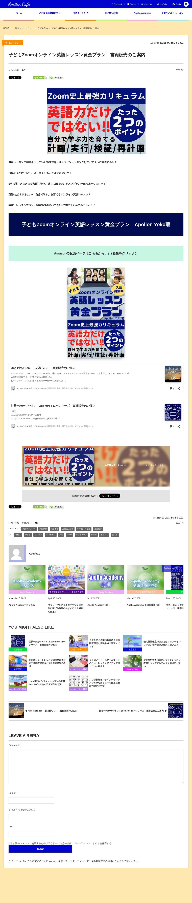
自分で (18, 535)
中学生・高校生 (83, 529)
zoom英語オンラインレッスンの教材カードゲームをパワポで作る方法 (47, 685)
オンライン (50, 535)
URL (11, 826)
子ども (28, 535)
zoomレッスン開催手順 (78, 672)
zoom (69, 535)
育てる (115, 535)
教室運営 (133, 652)
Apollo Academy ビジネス (22, 607)
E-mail (12, 809)
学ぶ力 (94, 535)
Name (12, 793)
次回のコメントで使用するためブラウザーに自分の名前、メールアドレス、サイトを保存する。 (63, 843)
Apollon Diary (132, 672)
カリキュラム (81, 535)
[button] (186, 4)
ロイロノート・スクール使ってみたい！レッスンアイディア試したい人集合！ (104, 665)
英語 (61, 535)
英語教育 (43, 529)
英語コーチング (13, 42)
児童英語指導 (67, 529)
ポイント (104, 535)
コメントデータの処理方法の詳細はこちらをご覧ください (107, 861)
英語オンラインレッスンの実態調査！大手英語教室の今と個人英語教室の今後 (47, 665)
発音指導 (98, 529)
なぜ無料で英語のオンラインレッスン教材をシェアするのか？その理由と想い (162, 665)
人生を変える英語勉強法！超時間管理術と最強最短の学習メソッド (104, 645)
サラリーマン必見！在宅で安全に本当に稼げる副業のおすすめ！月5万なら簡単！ (66, 611)
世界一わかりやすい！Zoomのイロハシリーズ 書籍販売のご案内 (47, 646)
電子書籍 (54, 529)
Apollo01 (15, 70)
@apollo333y (88, 496)
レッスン (38, 535)
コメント (28, 523)
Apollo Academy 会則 (98, 607)
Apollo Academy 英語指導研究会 (143, 607)
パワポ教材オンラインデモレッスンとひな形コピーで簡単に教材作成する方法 (104, 685)
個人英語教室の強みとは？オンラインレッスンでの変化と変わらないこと (162, 646)
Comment (14, 745)
